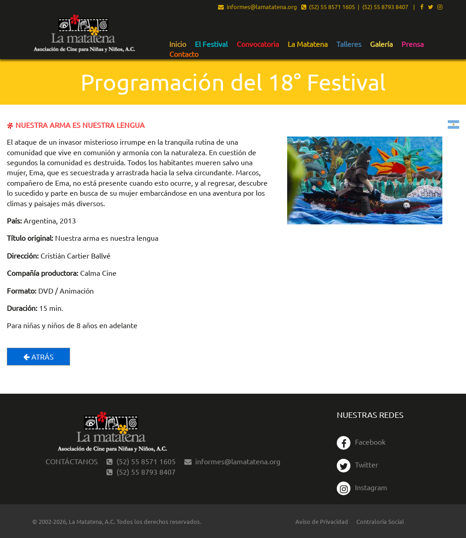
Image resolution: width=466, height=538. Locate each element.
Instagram (362, 487)
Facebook (361, 441)
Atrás (38, 356)
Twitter (357, 464)
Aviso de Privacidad (321, 521)
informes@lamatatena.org (257, 7)
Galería (381, 44)
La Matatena (308, 44)
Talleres (348, 44)
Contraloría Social (380, 521)
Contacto (183, 54)
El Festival (211, 44)
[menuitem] (177, 44)
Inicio (177, 44)
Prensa (412, 44)
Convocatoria (258, 44)
